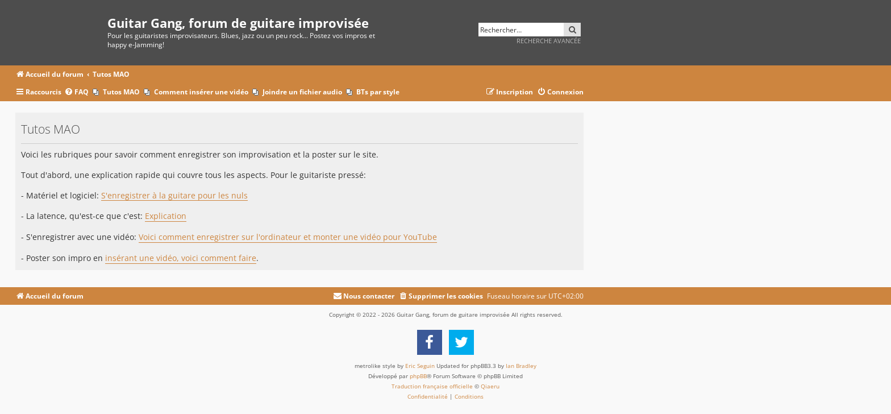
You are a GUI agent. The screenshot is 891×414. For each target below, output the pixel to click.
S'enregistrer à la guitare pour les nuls (174, 196)
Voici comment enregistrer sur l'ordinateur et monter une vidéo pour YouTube (288, 237)
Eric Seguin (420, 366)
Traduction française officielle (432, 386)
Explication (165, 216)
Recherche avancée (549, 40)
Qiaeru (490, 386)
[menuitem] (76, 92)
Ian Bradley (521, 366)
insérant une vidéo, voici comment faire (180, 258)
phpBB (418, 376)
